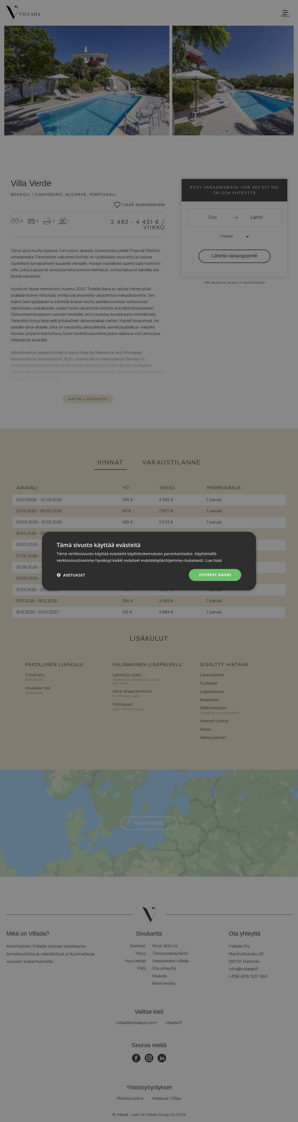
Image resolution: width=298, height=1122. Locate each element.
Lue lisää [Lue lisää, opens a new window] (213, 560)
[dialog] (149, 561)
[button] (71, 575)
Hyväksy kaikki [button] (215, 574)
